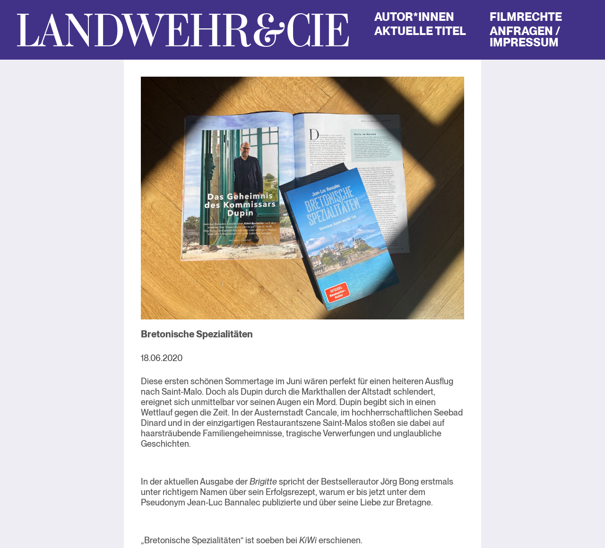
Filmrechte (526, 17)
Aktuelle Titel (420, 31)
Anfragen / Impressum (525, 36)
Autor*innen (414, 17)
